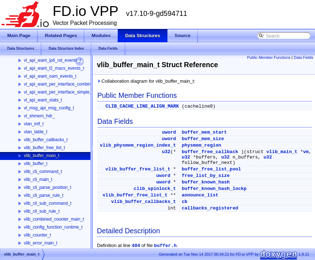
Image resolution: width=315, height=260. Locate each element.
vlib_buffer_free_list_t (44, 147)
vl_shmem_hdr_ (39, 115)
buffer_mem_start (204, 132)
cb (184, 201)
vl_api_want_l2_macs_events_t (54, 68)
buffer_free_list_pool (211, 169)
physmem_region (201, 145)
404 (136, 245)
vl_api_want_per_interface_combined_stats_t (67, 84)
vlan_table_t (35, 131)
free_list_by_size (206, 175)
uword (169, 132)
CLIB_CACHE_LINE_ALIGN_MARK (142, 106)
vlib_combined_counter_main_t (54, 219)
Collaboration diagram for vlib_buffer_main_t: (146, 81)
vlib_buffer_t (35, 163)
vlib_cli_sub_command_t (47, 203)
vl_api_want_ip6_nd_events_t (52, 60)
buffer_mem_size (203, 139)
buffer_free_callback (210, 152)
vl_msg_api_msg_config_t (49, 107)
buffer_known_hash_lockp (214, 188)
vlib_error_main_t (41, 243)
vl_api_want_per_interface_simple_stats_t (64, 92)
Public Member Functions (268, 57)
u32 (166, 152)
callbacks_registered (210, 208)
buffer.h (165, 245)
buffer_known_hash (206, 182)
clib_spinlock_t (155, 188)
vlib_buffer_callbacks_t (46, 139)
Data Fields (303, 57)
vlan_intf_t (34, 123)
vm (306, 152)
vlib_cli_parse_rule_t (43, 195)
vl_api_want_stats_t (43, 100)
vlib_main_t (282, 152)
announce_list (200, 195)
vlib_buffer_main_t (41, 155)
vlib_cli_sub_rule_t (42, 211)
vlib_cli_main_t (38, 179)
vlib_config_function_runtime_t (53, 227)
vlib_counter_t (37, 235)
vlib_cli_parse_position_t (47, 187)
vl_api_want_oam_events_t (50, 76)
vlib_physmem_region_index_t (138, 145)
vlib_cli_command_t (43, 171)
